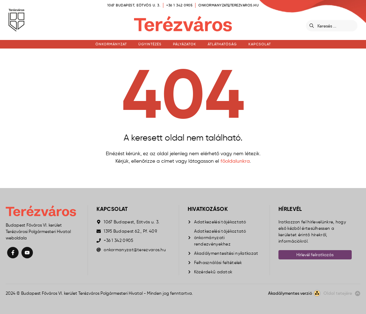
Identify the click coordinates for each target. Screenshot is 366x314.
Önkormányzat (111, 44)
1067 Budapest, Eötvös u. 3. (133, 5)
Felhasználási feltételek (218, 262)
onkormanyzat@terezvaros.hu (228, 5)
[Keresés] (336, 25)
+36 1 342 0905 (179, 5)
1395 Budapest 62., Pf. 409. (130, 231)
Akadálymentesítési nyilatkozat (226, 253)
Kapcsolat (259, 44)
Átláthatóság (222, 44)
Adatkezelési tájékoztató (220, 221)
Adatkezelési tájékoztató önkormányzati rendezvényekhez (220, 237)
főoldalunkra (235, 161)
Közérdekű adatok (213, 271)
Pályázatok (184, 44)
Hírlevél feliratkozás (314, 254)
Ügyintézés (150, 44)
